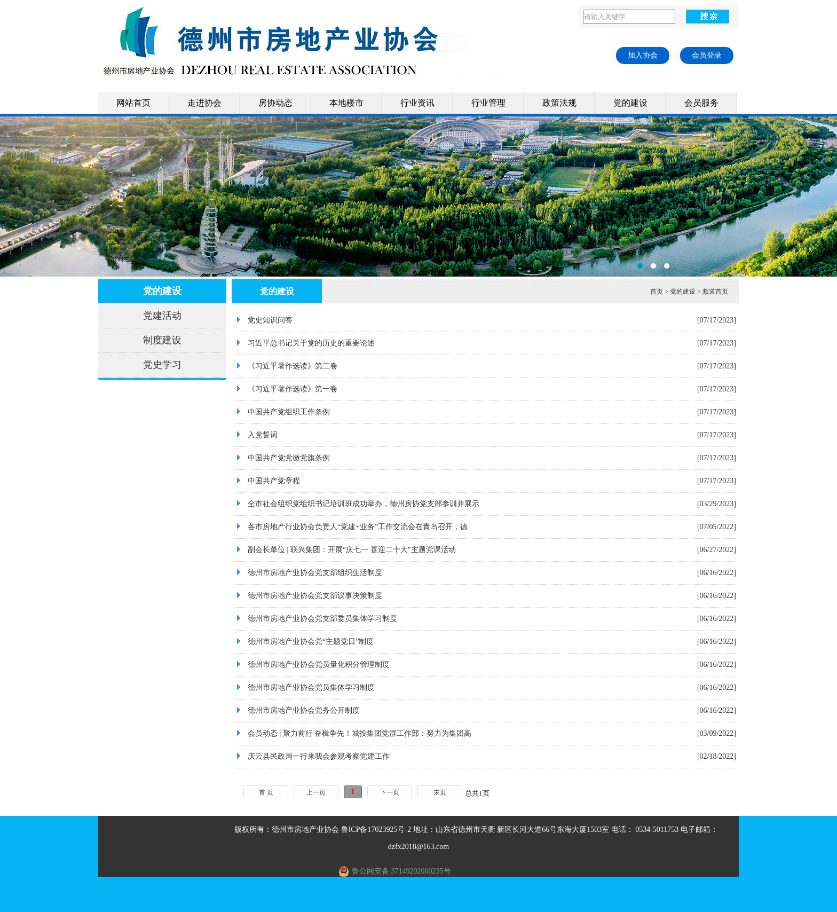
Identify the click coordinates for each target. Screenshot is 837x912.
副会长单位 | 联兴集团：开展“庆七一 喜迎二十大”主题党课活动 (352, 550)
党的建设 (630, 102)
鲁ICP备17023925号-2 (376, 829)
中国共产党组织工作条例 (289, 412)
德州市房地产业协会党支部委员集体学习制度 (322, 619)
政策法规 (559, 102)
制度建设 (162, 340)
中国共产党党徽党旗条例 (289, 458)
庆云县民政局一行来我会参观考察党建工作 (319, 756)
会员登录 (707, 55)
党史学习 (162, 364)
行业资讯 (417, 102)
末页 (439, 792)
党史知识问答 (270, 320)
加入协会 (643, 55)
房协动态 (275, 102)
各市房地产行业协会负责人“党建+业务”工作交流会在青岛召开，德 (358, 527)
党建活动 (162, 315)
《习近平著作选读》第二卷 (292, 366)
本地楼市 (346, 102)
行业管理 (488, 102)
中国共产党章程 (274, 481)
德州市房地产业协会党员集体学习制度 (311, 687)
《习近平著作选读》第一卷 (292, 389)
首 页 (266, 792)
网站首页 (133, 102)
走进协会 (204, 102)
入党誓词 (263, 435)
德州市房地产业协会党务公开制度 (304, 710)
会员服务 (701, 102)
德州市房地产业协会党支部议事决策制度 (315, 596)
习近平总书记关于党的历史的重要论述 (311, 343)
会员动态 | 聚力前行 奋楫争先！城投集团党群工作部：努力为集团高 (359, 733)
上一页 (316, 792)
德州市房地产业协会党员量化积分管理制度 (319, 665)
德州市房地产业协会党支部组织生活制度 (315, 573)
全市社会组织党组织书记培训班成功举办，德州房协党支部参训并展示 (363, 504)
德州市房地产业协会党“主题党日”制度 (311, 642)
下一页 (389, 792)
